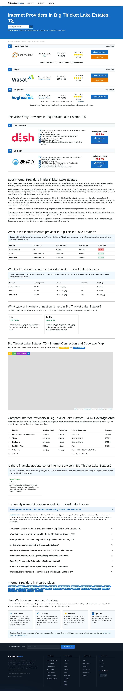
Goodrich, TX (12, 586)
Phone (48, 79)
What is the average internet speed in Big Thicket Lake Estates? (39, 566)
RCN (65, 682)
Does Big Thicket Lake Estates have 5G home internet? (35, 561)
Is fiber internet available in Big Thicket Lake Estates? (34, 545)
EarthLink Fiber (14, 249)
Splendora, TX (22, 591)
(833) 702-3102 (99, 164)
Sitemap (85, 675)
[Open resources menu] (51, 3)
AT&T (65, 666)
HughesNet (13, 257)
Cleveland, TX (75, 586)
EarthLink (66, 660)
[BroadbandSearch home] (16, 3)
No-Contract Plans (52, 678)
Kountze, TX (105, 588)
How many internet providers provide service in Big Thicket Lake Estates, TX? (45, 529)
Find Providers (67, 646)
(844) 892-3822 (99, 139)
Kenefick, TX (67, 588)
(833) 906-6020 (99, 52)
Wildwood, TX (53, 586)
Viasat (11, 253)
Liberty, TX (31, 591)
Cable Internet (51, 666)
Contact (102, 666)
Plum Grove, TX (85, 588)
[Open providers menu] (40, 3)
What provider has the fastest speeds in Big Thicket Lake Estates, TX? (42, 540)
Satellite (41, 79)
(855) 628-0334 (99, 96)
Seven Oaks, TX (57, 588)
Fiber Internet (50, 663)
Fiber (44, 56)
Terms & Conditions (17, 676)
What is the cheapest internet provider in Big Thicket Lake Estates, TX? (42, 534)
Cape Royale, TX (32, 588)
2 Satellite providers (79, 347)
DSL (10, 353)
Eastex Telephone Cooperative (23, 434)
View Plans (99, 57)
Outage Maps (86, 672)
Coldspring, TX (98, 586)
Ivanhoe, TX (48, 588)
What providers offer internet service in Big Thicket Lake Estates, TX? (41, 572)
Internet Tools (86, 663)
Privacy (9, 676)
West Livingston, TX (64, 586)
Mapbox (110, 409)
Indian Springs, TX (32, 586)
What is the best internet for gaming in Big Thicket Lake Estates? (39, 556)
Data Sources (86, 669)
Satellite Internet (51, 675)
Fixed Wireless (21, 353)
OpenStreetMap (87, 409)
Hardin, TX (11, 588)
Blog (84, 660)
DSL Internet (50, 669)
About (101, 660)
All (28, 353)
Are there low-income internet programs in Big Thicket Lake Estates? (41, 550)
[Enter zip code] (43, 647)
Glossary (85, 666)
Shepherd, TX (21, 586)
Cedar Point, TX (96, 588)
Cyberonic (16, 450)
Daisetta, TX (76, 588)
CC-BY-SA (100, 409)
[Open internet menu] (30, 3)
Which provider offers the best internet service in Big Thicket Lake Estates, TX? (46, 510)
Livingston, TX (43, 586)
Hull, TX (41, 588)
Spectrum (66, 669)
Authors (102, 663)
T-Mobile (15, 454)
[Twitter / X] (105, 675)
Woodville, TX (12, 591)
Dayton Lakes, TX (21, 588)
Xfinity (65, 663)
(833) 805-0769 (99, 75)
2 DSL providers (64, 347)
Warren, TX (107, 586)
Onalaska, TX (39, 591)
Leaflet (75, 409)
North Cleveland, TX (86, 586)
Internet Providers (52, 660)
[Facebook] (101, 675)
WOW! (65, 685)
